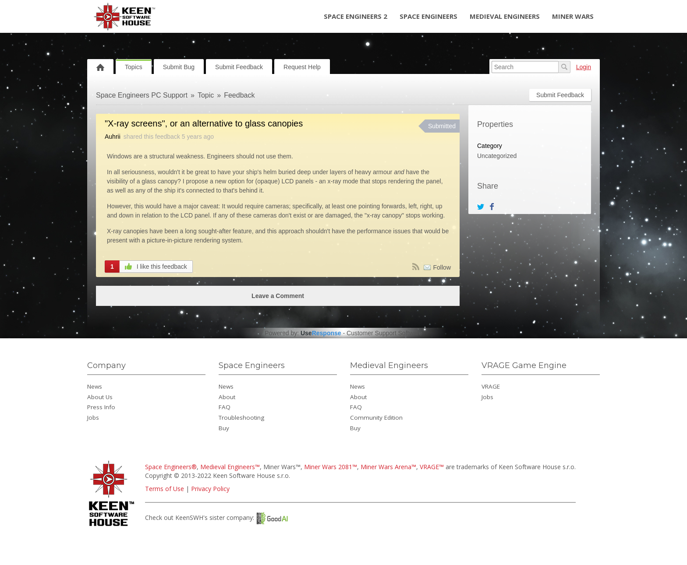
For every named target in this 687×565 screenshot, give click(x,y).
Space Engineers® (171, 467)
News (94, 386)
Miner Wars (573, 16)
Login (583, 66)
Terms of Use (164, 488)
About (227, 397)
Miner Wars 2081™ (330, 467)
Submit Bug (179, 66)
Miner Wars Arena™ (388, 467)
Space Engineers (428, 16)
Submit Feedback (239, 66)
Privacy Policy (210, 488)
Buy (224, 428)
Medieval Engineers (505, 16)
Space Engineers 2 (355, 16)
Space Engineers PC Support (142, 95)
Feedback (239, 95)
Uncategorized (497, 155)
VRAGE (491, 386)
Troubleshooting (241, 417)
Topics (133, 66)
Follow (442, 267)
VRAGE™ (432, 467)
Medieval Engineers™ (230, 467)
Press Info (101, 407)
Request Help (302, 66)
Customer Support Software (384, 333)
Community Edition (376, 417)
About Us (100, 397)
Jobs (93, 417)
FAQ (224, 407)
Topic (206, 95)
